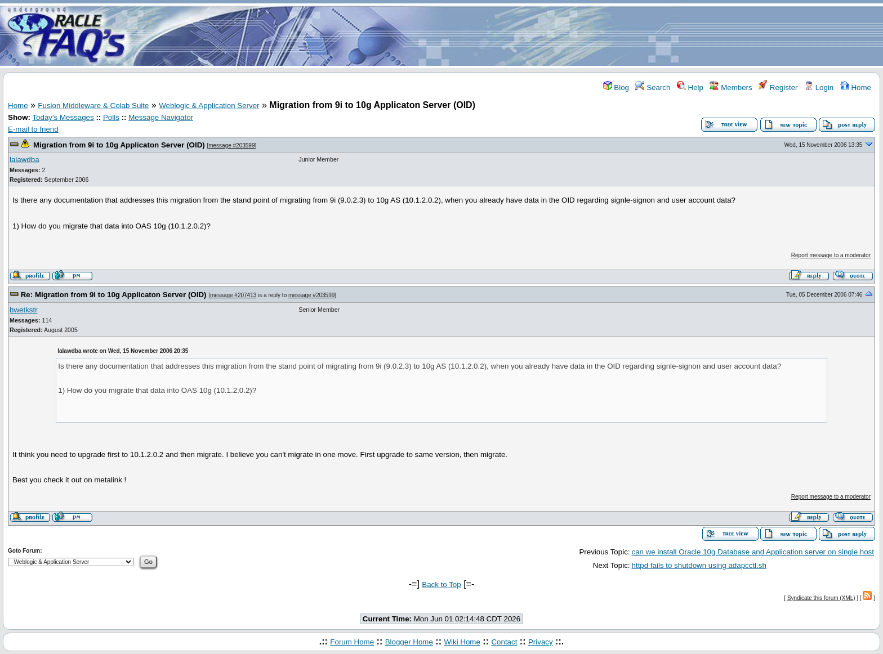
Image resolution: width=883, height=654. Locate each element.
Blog (616, 87)
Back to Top (441, 584)
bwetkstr (24, 310)
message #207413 (233, 295)
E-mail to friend (33, 129)
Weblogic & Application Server (209, 105)
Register (778, 87)
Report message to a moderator (831, 255)
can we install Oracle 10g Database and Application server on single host (753, 552)
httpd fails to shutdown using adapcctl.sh (699, 565)
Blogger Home (409, 642)
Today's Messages (62, 117)
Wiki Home (462, 642)
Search (652, 87)
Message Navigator (160, 117)
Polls (111, 117)
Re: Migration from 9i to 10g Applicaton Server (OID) (114, 294)
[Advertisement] (508, 35)
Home (855, 87)
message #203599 (231, 145)
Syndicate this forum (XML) (821, 598)
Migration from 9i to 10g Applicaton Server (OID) (119, 145)
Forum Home (352, 642)
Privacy (540, 642)
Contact (504, 642)
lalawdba (24, 159)
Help (690, 87)
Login (818, 87)
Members (731, 87)
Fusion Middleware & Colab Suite (93, 105)
